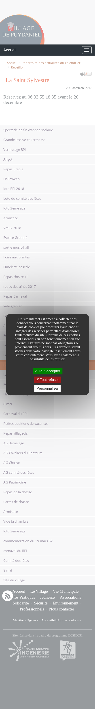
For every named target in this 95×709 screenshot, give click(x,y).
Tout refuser (47, 380)
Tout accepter (47, 371)
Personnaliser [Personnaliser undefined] (48, 389)
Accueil (9, 50)
